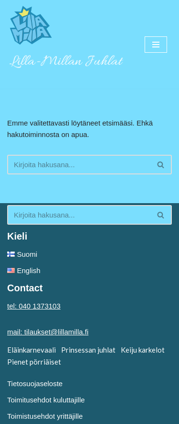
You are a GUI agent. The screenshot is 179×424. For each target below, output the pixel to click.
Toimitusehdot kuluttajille (46, 400)
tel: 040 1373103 (34, 306)
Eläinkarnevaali (31, 349)
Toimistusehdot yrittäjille (45, 416)
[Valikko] (156, 44)
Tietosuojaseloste (35, 383)
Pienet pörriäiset (34, 361)
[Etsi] (78, 164)
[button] (160, 164)
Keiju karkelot (143, 349)
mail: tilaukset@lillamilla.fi (47, 332)
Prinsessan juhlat (88, 349)
